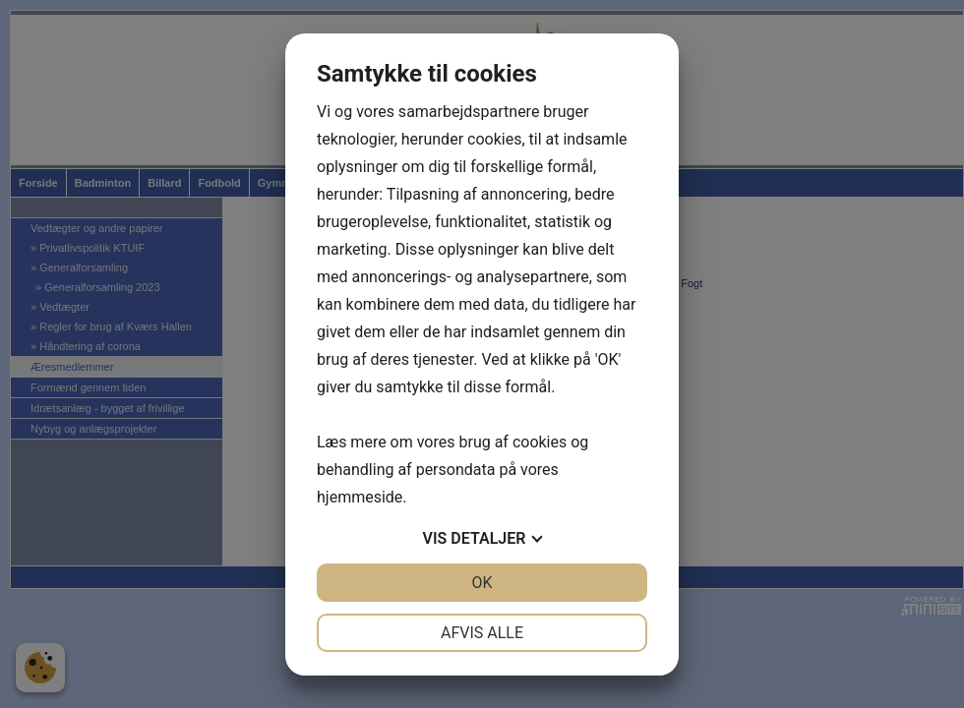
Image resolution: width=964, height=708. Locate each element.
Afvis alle (482, 632)
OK (481, 582)
